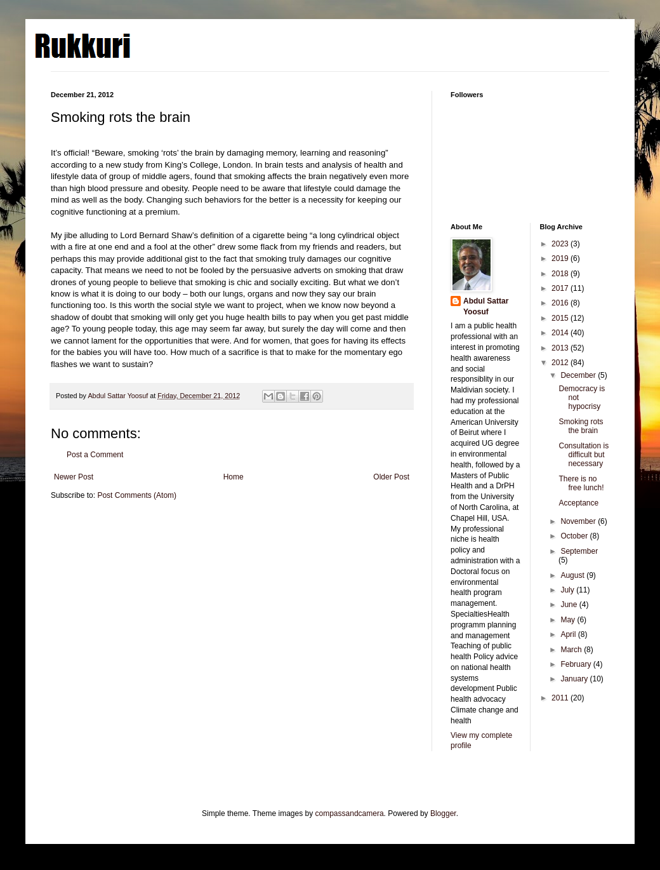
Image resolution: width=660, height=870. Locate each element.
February (576, 664)
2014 (561, 332)
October (575, 536)
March (572, 649)
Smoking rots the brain (580, 426)
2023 (561, 243)
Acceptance (578, 503)
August (573, 575)
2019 (561, 258)
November (579, 521)
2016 (561, 302)
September (579, 551)
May (568, 619)
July (568, 590)
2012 (561, 362)
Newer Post (73, 476)
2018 (561, 273)
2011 (561, 697)
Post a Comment (95, 454)
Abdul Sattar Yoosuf (485, 306)
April (569, 634)
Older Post (391, 476)
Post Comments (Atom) (136, 495)
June (569, 604)
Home (233, 476)
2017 (561, 288)
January (575, 678)
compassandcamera (349, 813)
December (579, 375)
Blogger (443, 813)
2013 (561, 348)
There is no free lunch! (581, 483)
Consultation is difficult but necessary (583, 455)
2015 (561, 318)
